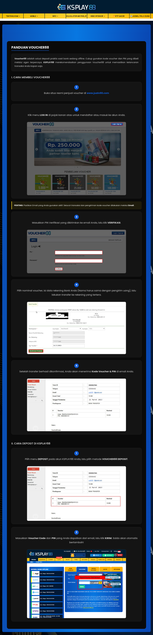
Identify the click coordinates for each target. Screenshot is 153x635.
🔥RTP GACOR (118, 16)
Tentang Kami (12, 16)
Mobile (33, 16)
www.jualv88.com (98, 93)
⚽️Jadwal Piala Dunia (140, 16)
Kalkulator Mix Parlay (76, 16)
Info (55, 16)
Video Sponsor (97, 16)
